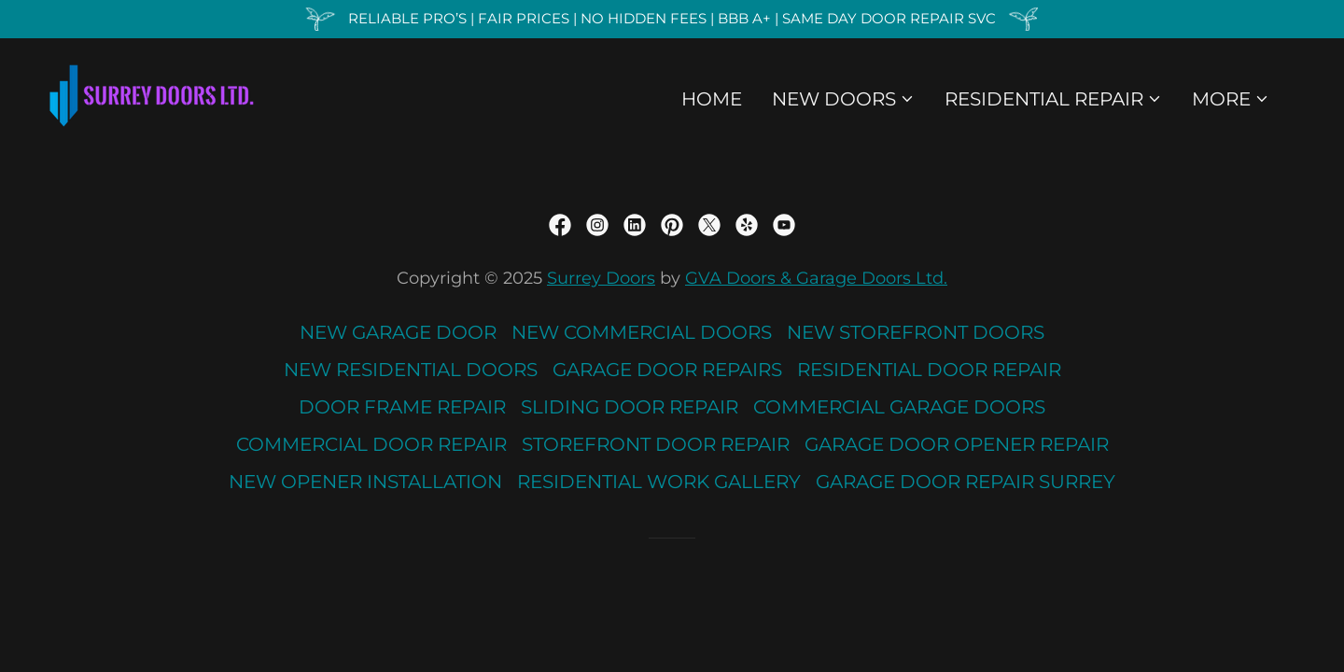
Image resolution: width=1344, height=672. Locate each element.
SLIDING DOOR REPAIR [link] (629, 407)
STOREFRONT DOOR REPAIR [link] (656, 444)
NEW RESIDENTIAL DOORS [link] (411, 369)
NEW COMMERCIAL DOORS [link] (641, 332)
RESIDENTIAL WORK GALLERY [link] (659, 481)
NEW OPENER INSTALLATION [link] (365, 481)
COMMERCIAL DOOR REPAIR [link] (371, 444)
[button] (843, 99)
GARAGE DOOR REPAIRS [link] (667, 369)
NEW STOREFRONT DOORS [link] (915, 332)
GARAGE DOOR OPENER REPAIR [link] (957, 444)
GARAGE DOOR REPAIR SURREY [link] (965, 481)
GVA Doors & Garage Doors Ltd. (816, 278)
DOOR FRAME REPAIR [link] (402, 407)
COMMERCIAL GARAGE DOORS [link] (899, 407)
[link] (151, 94)
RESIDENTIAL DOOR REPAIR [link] (929, 369)
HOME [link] (711, 99)
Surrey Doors (601, 278)
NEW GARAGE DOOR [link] (398, 332)
